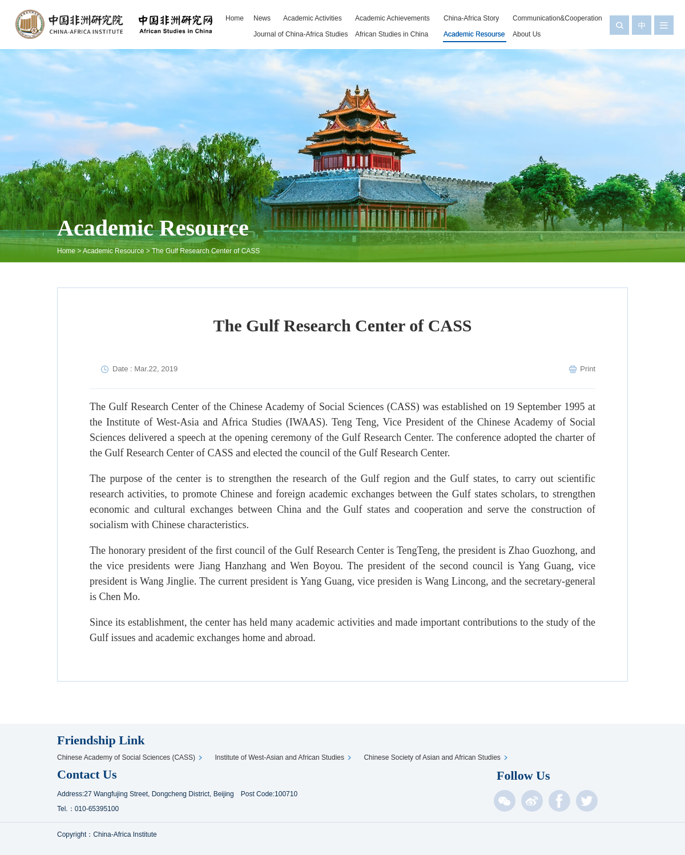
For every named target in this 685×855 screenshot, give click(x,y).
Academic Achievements (392, 18)
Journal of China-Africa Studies (300, 34)
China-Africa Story (471, 18)
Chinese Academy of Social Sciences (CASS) (128, 757)
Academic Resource (113, 251)
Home (234, 18)
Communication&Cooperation (557, 18)
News (262, 18)
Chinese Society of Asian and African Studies (433, 757)
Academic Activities (312, 18)
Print (587, 368)
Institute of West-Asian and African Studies (281, 757)
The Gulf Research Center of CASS (206, 251)
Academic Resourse (474, 34)
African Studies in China (391, 34)
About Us (527, 34)
